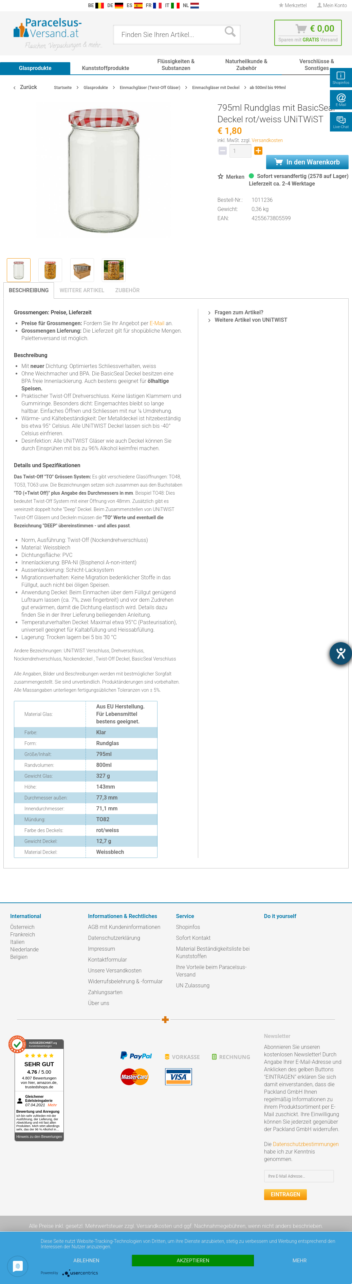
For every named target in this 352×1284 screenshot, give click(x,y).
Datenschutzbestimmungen (306, 1144)
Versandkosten (267, 140)
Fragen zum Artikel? (235, 312)
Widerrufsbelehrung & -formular (125, 981)
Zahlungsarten (105, 992)
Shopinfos (188, 927)
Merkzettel (293, 5)
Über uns (98, 1003)
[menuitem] (7, 5)
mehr (300, 1260)
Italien (17, 942)
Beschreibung (29, 290)
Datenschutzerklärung (114, 938)
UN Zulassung (193, 985)
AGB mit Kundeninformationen (124, 927)
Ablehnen (86, 1260)
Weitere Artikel (81, 290)
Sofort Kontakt (193, 938)
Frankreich (22, 934)
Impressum (101, 949)
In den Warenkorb (307, 162)
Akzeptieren (193, 1260)
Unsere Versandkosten (115, 970)
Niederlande (24, 949)
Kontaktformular (107, 959)
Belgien (18, 957)
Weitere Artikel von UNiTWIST (247, 320)
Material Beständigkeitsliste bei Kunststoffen (213, 953)
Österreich (22, 927)
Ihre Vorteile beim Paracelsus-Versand (211, 971)
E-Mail (157, 323)
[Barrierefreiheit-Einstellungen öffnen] (341, 653)
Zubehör (127, 290)
